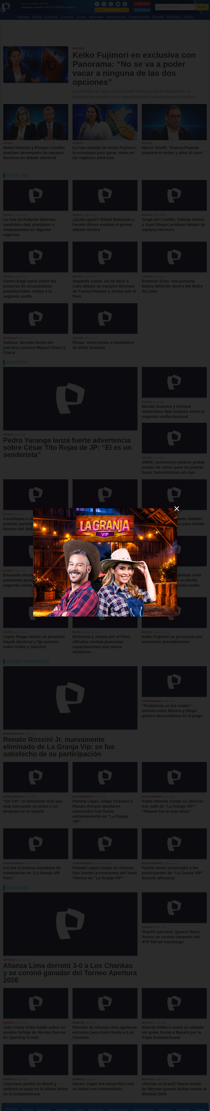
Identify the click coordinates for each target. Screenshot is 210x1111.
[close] (176, 508)
